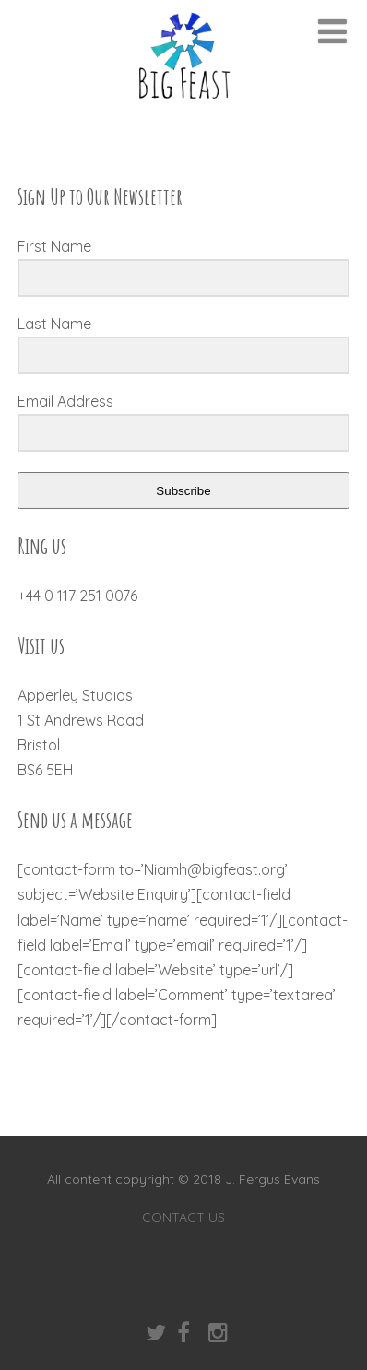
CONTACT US (183, 1217)
